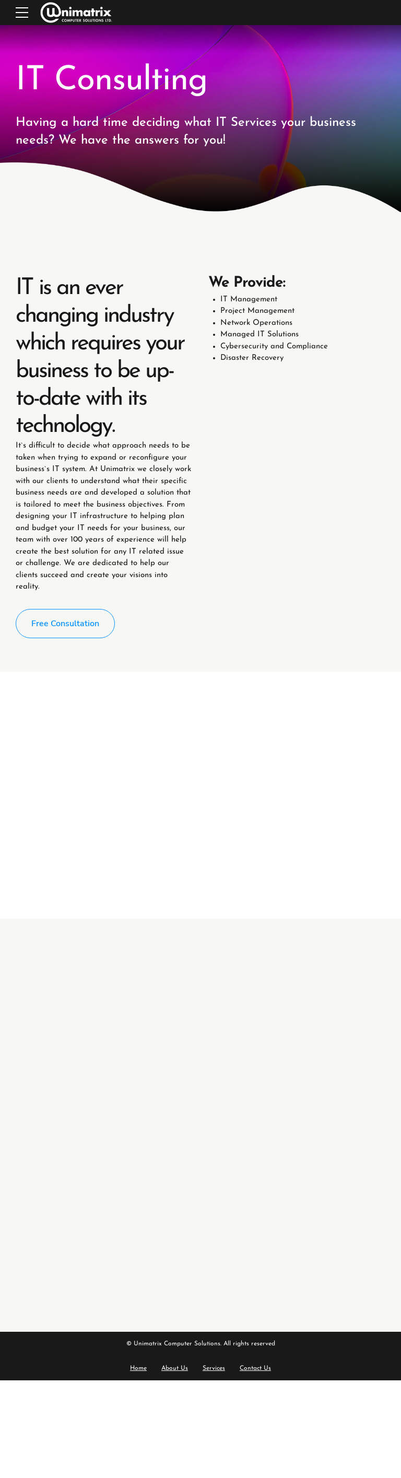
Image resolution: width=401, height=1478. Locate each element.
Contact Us (255, 1368)
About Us (174, 1368)
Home (138, 1368)
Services (214, 1368)
